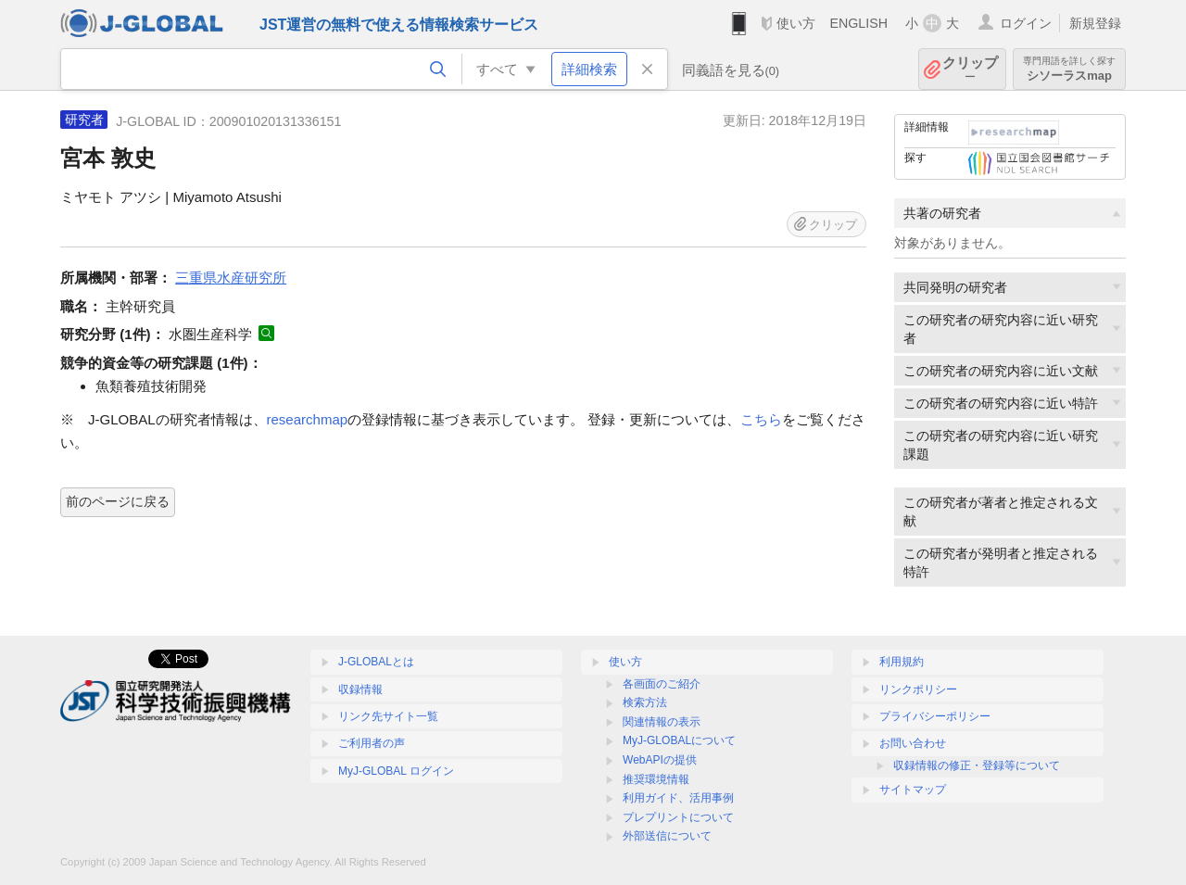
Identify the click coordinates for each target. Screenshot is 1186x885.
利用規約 (901, 661)
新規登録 (1095, 23)
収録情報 (360, 689)
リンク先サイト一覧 (388, 716)
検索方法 (645, 702)
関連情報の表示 (661, 721)
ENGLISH (858, 23)
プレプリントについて (678, 817)
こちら (761, 419)
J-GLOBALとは (376, 661)
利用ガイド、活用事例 (678, 797)
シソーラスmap (1069, 69)
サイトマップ (912, 789)
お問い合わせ (912, 743)
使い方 (795, 23)
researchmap (307, 419)
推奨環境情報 (656, 779)
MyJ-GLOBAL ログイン (396, 771)
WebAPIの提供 (660, 759)
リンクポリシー (918, 689)
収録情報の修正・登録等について (976, 765)
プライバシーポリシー (934, 716)
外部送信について (667, 835)
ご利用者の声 (371, 743)
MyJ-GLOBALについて (679, 740)
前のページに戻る (118, 501)
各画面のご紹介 (661, 683)
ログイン (1026, 23)
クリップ (970, 69)
